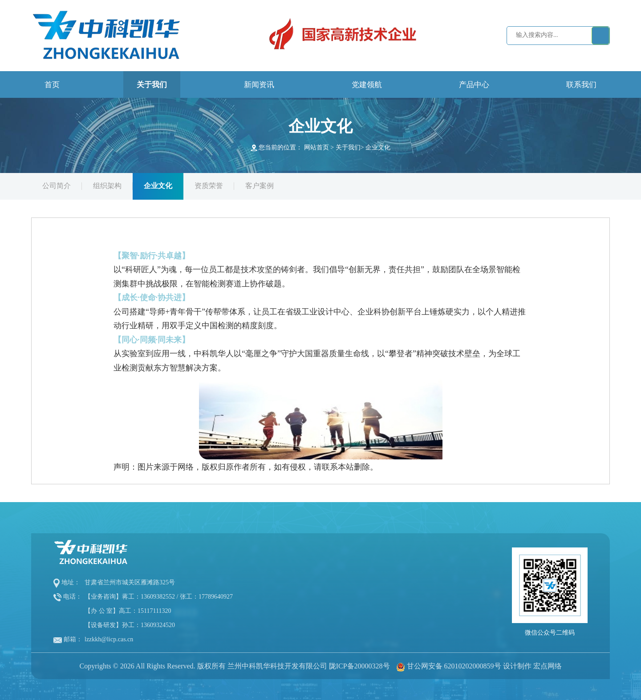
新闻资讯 (259, 84)
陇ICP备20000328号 (359, 666)
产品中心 (474, 84)
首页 (52, 84)
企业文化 (377, 147)
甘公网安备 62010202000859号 (454, 666)
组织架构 (107, 185)
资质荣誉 (209, 185)
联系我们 (581, 84)
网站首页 (316, 147)
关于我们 (152, 84)
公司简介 (56, 185)
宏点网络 (547, 666)
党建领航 (367, 84)
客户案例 (259, 185)
